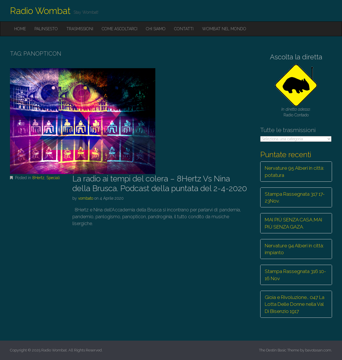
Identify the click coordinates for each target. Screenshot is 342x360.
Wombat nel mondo (224, 29)
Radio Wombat (40, 10)
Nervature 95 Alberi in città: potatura (294, 171)
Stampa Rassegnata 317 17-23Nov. (295, 197)
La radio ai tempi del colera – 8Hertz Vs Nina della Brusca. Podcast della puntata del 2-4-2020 (159, 183)
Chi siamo (156, 29)
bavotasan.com (318, 350)
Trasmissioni (79, 29)
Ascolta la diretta (296, 57)
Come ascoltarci (119, 29)
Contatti (184, 29)
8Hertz (38, 177)
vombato (85, 198)
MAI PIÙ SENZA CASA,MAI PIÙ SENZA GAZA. (293, 223)
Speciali (53, 177)
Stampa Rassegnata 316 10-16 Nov (295, 274)
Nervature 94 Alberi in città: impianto (294, 249)
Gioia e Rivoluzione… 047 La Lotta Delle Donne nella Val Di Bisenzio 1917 (294, 304)
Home (20, 29)
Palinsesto (46, 29)
